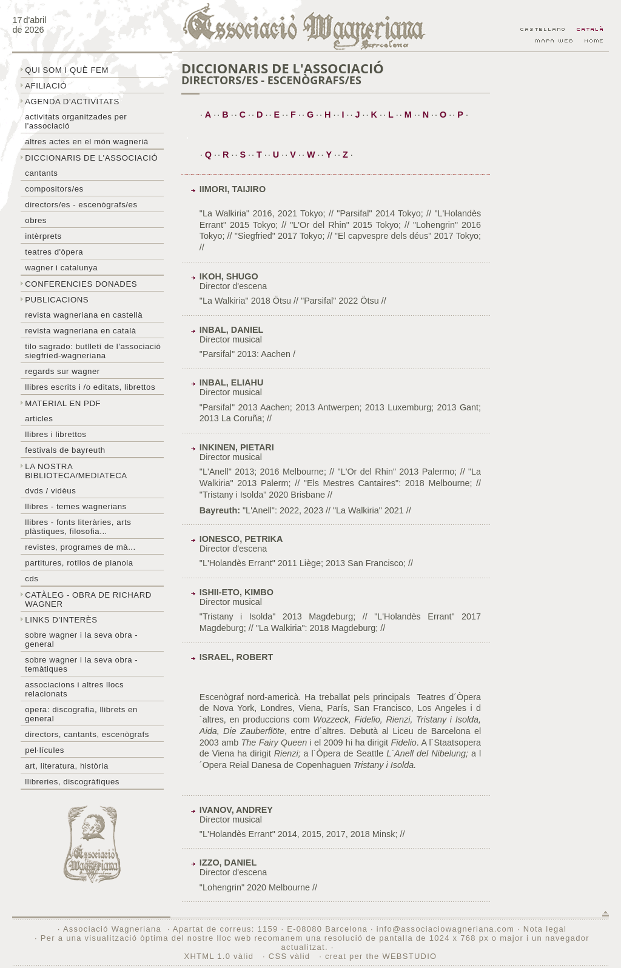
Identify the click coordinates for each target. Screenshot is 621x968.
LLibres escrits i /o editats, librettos (90, 387)
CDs (31, 578)
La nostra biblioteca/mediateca (76, 471)
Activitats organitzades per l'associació (76, 121)
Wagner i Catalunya (61, 267)
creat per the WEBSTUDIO (381, 956)
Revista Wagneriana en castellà (84, 314)
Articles (39, 418)
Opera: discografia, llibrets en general (81, 714)
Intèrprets (43, 236)
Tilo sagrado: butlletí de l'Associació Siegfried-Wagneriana (93, 351)
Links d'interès (61, 619)
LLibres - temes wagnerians (76, 506)
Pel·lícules (44, 750)
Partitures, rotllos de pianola (79, 562)
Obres (36, 220)
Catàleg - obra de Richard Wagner (88, 599)
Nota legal (544, 928)
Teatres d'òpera (54, 251)
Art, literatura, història (67, 765)
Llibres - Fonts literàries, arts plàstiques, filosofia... (78, 527)
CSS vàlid (291, 956)
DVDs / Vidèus (50, 490)
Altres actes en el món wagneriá (86, 141)
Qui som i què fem (67, 70)
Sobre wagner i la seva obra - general (81, 639)
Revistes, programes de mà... (80, 547)
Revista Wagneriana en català (80, 330)
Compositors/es (54, 188)
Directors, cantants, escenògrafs (87, 734)
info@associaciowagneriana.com (445, 928)
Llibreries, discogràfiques (72, 781)
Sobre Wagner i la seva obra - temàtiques (81, 664)
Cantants (41, 173)
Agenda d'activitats (72, 101)
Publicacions (57, 299)
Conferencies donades (81, 284)
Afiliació (46, 85)
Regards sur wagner (62, 371)
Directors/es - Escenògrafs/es (81, 204)
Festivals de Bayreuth (65, 450)
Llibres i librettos (55, 434)
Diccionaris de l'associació (91, 157)
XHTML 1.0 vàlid (220, 956)
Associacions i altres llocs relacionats (74, 689)
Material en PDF (63, 403)
